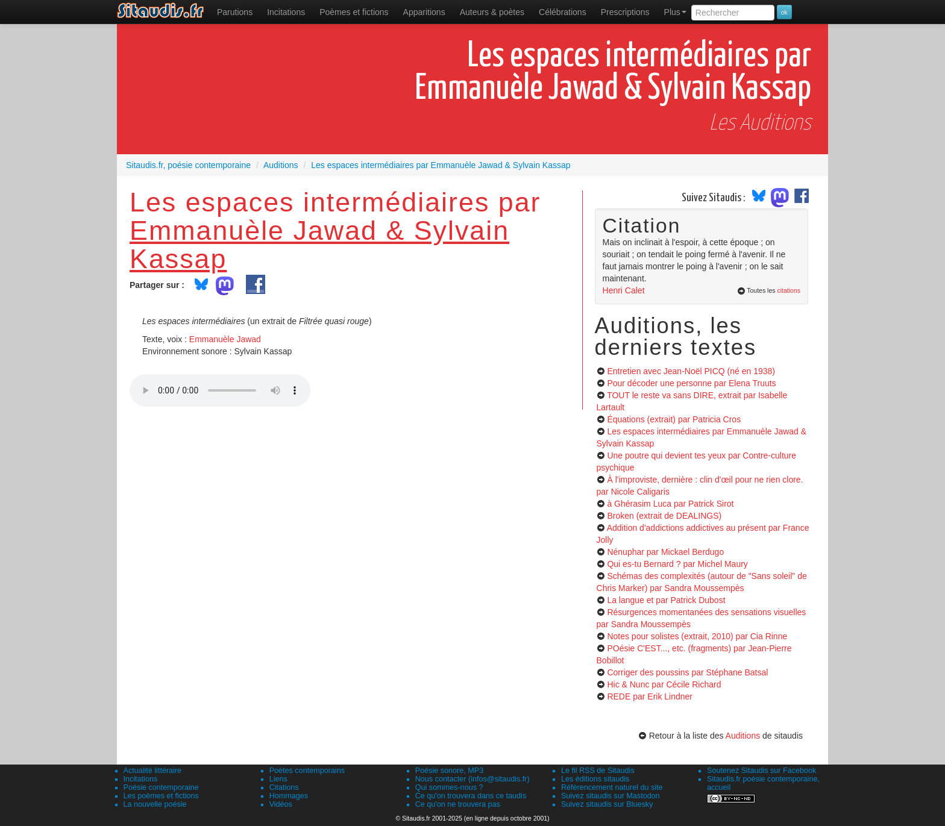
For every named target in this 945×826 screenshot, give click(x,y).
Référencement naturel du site (612, 787)
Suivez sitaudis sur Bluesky (607, 804)
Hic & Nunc (664, 684)
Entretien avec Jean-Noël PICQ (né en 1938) (691, 371)
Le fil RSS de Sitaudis (598, 770)
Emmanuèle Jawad (225, 339)
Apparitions (424, 12)
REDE (649, 696)
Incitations (141, 779)
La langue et (666, 600)
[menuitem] (235, 12)
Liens (278, 779)
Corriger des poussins (687, 672)
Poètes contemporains (307, 770)
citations (788, 290)
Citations (284, 787)
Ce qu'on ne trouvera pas (457, 804)
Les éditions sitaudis (595, 779)
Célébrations (562, 12)
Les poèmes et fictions (161, 796)
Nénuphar (665, 552)
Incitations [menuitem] (286, 12)
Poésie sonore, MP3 (449, 770)
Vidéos (280, 804)
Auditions (743, 735)
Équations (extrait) (674, 419)
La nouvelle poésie (155, 804)
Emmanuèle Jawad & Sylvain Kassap (319, 244)
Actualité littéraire (153, 770)
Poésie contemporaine (161, 787)
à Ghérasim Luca (670, 503)
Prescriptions (625, 12)
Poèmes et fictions (353, 12)
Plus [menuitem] (675, 12)
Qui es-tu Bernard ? (677, 564)
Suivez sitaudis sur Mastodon (610, 796)
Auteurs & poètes (492, 12)
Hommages (288, 796)
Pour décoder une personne (691, 383)
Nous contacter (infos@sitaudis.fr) (472, 779)
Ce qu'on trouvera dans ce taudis (470, 796)
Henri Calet (624, 290)
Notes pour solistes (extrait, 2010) (697, 636)
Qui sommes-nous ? (449, 787)
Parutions (235, 12)
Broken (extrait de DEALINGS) (664, 516)
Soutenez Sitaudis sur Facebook (761, 770)
